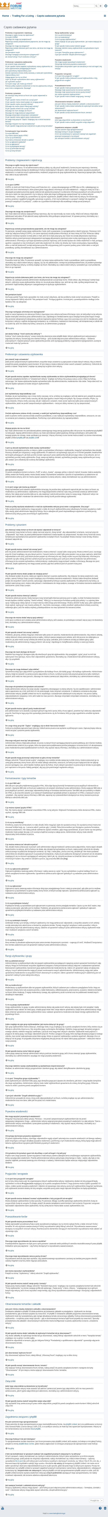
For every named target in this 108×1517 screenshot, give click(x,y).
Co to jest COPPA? (11, 37)
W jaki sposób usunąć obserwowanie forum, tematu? (73, 112)
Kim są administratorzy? (63, 35)
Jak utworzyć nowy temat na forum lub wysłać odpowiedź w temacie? (26, 96)
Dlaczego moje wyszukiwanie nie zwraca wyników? (72, 90)
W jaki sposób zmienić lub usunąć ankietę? (20, 109)
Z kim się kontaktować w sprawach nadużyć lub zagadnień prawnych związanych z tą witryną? (75, 135)
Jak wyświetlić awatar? (13, 82)
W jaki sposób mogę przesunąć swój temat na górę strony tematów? (29, 126)
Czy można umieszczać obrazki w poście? (19, 140)
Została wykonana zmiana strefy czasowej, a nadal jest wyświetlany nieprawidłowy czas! (28, 74)
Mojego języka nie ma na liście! (16, 77)
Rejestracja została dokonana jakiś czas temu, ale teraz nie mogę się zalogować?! (29, 49)
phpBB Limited (71, 1424)
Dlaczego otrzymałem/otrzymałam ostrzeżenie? (21, 115)
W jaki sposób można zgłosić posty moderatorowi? (22, 117)
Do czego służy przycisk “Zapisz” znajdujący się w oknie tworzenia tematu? (27, 120)
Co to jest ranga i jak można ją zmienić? (18, 84)
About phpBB (35, 1429)
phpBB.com (33, 438)
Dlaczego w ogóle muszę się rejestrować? (19, 35)
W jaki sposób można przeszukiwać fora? (69, 88)
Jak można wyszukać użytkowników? (67, 94)
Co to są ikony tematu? (13, 151)
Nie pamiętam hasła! (12, 52)
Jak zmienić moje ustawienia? (15, 64)
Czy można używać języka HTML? (16, 135)
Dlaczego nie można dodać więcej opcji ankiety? (22, 106)
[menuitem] (106, 6)
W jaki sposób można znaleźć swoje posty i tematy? (73, 96)
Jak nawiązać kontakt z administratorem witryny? (72, 138)
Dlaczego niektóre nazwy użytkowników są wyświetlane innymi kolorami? (77, 49)
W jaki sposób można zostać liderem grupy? (70, 46)
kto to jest (19, 1461)
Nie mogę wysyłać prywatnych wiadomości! (70, 62)
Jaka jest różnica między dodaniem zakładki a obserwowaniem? (77, 104)
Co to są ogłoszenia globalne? (15, 142)
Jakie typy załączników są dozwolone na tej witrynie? (73, 120)
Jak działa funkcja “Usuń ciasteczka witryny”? (20, 57)
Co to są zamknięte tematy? (15, 148)
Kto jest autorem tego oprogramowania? (69, 130)
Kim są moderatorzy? (62, 37)
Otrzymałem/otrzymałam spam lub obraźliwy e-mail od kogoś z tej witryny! (78, 67)
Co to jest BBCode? (12, 133)
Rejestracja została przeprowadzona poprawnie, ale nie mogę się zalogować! (27, 43)
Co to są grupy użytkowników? (65, 39)
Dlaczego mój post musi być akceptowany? (20, 124)
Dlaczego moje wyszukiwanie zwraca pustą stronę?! (73, 92)
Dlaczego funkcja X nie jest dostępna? (68, 132)
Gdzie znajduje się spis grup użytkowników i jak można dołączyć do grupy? (78, 43)
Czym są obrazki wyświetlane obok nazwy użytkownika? (24, 79)
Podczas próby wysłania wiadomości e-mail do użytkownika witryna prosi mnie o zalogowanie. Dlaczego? (29, 87)
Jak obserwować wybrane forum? (66, 110)
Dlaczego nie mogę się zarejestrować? (18, 39)
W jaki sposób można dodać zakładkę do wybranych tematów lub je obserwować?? (78, 107)
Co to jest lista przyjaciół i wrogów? (67, 76)
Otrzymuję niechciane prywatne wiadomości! (70, 64)
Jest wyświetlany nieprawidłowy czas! (18, 71)
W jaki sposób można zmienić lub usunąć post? (21, 100)
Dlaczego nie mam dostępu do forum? (18, 111)
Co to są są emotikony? (13, 138)
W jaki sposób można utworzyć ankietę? (19, 104)
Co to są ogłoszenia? (12, 144)
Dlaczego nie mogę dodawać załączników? (20, 113)
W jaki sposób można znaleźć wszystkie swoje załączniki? (75, 122)
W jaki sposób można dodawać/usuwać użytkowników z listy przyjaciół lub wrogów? (76, 79)
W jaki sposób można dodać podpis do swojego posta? (24, 102)
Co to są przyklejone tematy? (15, 146)
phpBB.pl (20, 438)
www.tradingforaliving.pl (57, 1513)
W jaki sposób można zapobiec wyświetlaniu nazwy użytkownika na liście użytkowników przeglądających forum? (28, 67)
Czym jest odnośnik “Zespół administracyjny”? (70, 55)
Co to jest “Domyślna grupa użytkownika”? (69, 52)
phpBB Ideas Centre (26, 1444)
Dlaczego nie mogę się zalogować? (17, 46)
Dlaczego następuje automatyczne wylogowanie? (22, 55)
